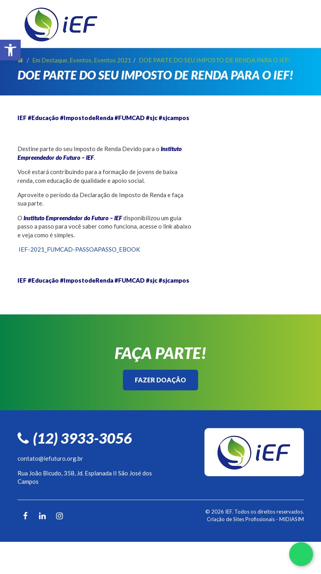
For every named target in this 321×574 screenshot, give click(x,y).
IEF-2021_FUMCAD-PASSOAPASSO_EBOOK (79, 249)
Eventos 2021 (112, 60)
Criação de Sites (225, 519)
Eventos (80, 60)
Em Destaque (49, 60)
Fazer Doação (160, 380)
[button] (10, 50)
